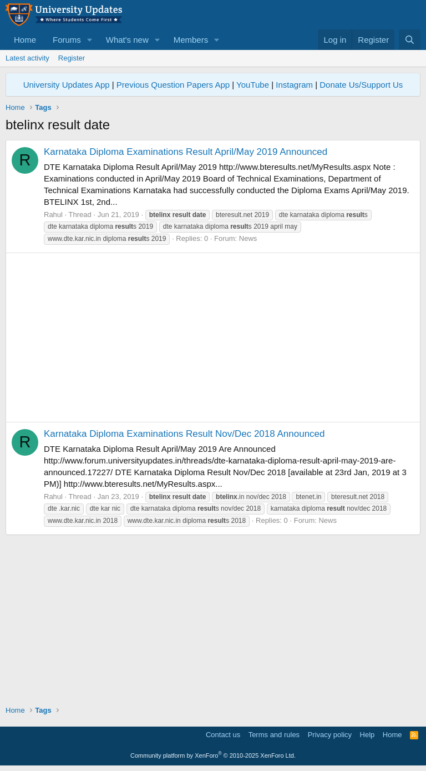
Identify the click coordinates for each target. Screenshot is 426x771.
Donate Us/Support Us (361, 84)
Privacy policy (330, 734)
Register (71, 58)
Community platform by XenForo (213, 755)
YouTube (252, 84)
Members (191, 39)
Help (367, 734)
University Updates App (66, 84)
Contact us (223, 734)
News (248, 238)
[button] (90, 39)
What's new (127, 39)
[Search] (409, 39)
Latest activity (27, 58)
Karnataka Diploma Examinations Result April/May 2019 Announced (185, 152)
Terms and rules (274, 734)
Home (25, 39)
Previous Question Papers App (173, 84)
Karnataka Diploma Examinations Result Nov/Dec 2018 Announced (184, 434)
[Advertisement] (213, 337)
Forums (67, 39)
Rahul (53, 214)
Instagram (294, 84)
